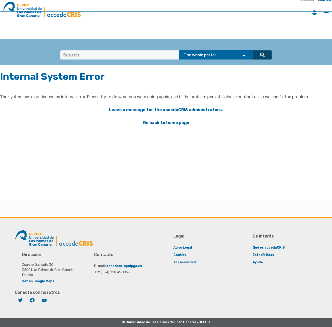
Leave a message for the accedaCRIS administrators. (166, 109)
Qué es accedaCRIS (269, 248)
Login (314, 12)
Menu (326, 12)
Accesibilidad (184, 262)
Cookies (180, 255)
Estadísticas (263, 255)
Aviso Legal (182, 248)
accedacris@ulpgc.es (124, 266)
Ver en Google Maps (38, 281)
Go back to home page (166, 122)
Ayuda (258, 262)
